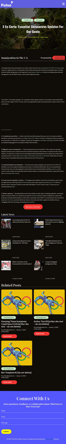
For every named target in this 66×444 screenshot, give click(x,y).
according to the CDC (27, 138)
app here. (12, 186)
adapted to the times (7, 200)
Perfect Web (52, 439)
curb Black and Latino (46, 140)
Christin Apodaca (27, 182)
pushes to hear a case (37, 72)
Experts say (38, 138)
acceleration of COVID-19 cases (50, 68)
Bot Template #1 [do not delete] (16, 372)
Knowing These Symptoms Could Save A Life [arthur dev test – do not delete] (15, 324)
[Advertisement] (14, 87)
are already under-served (11, 173)
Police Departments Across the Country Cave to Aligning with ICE (54, 222)
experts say (55, 169)
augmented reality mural (45, 182)
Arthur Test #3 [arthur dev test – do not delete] (48, 322)
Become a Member (33, 207)
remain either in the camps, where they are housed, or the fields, (31, 156)
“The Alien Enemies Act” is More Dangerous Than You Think (53, 243)
